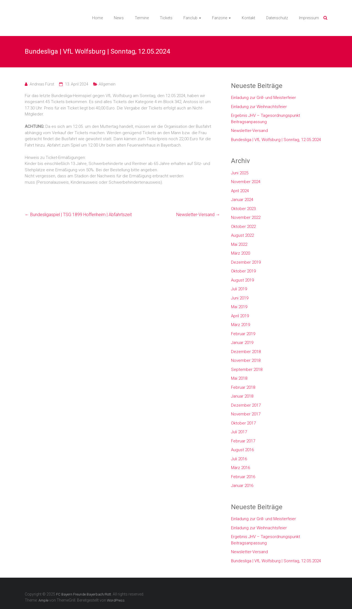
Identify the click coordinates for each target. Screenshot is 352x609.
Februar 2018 (243, 387)
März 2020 (240, 253)
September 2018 (246, 369)
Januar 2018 (242, 396)
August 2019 (242, 280)
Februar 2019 (243, 333)
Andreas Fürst (42, 84)
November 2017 (245, 414)
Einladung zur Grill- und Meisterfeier (263, 97)
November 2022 (245, 217)
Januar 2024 (242, 199)
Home (97, 18)
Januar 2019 (242, 342)
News (119, 18)
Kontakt (248, 18)
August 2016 (242, 449)
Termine (142, 18)
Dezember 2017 (246, 405)
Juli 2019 (239, 288)
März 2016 (240, 467)
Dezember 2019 (246, 262)
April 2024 (240, 190)
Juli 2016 (239, 458)
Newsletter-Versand (198, 214)
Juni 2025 (239, 172)
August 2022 (242, 235)
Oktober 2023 (243, 208)
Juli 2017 (239, 431)
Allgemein (107, 84)
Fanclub (190, 18)
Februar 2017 (243, 441)
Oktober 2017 (243, 423)
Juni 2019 (239, 298)
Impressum (309, 18)
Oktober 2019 (243, 271)
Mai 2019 (239, 306)
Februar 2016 (243, 476)
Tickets (166, 18)
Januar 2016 (242, 485)
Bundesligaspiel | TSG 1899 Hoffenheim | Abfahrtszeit (78, 214)
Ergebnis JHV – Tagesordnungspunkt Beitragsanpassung (265, 118)
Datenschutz (277, 18)
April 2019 (240, 315)
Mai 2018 (239, 378)
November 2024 (245, 181)
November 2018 (245, 360)
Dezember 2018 (246, 351)
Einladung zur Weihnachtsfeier (259, 106)
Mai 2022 (239, 244)
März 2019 (240, 324)
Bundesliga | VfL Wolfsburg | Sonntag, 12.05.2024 (276, 139)
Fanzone (219, 18)
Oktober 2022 (243, 226)
